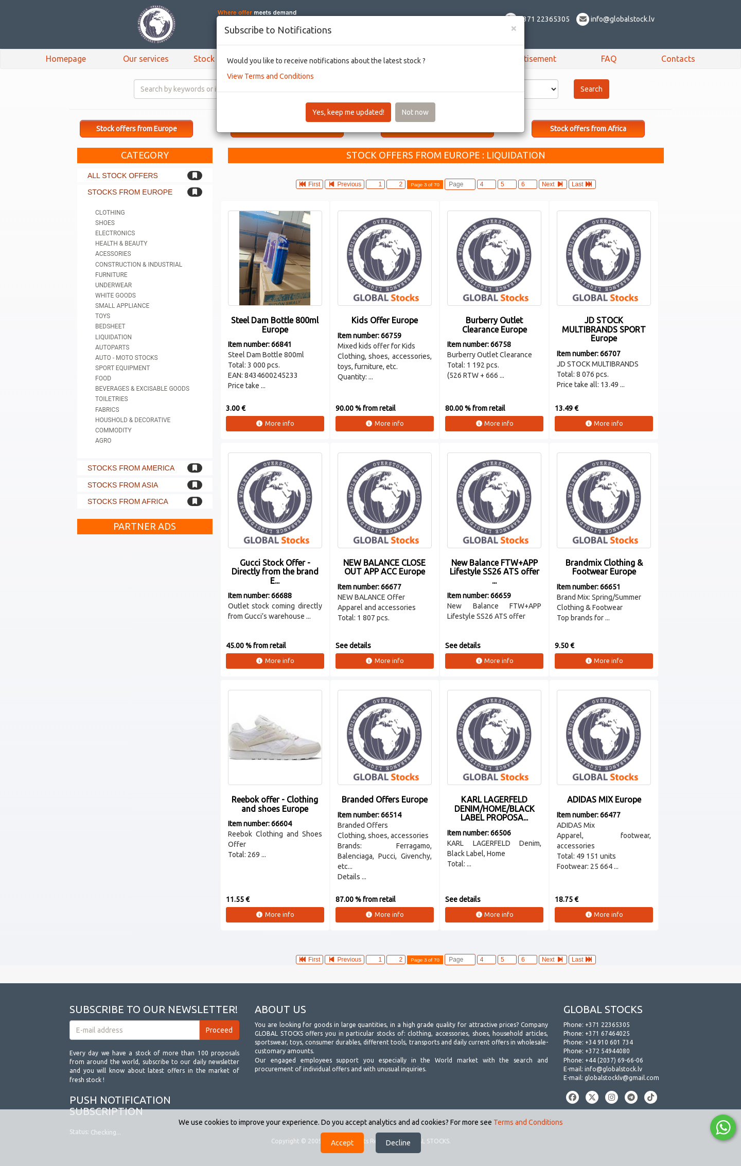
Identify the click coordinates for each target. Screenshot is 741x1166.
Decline (398, 1143)
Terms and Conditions (528, 1122)
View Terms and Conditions (270, 76)
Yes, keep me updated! (348, 112)
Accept (342, 1143)
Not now (415, 112)
